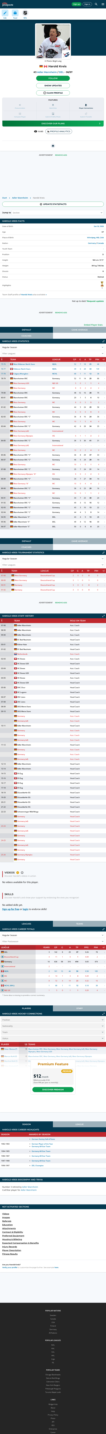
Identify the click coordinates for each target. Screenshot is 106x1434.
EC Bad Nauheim (24, 640)
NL (53, 1362)
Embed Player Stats (93, 324)
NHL (53, 1345)
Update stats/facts (53, 204)
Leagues (26, 924)
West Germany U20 (21, 383)
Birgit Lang (57, 61)
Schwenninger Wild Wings (27, 812)
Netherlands (22, 654)
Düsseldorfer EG (23, 792)
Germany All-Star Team (41, 1146)
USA (53, 1322)
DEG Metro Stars (24, 706)
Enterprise (53, 1429)
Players (26, 1008)
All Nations (53, 1333)
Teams (79, 924)
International (57, 431)
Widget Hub (53, 1404)
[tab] (26, 330)
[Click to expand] (103, 616)
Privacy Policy (53, 1415)
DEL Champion (38, 1165)
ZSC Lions (21, 697)
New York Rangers (53, 1385)
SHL (53, 1352)
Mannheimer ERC (20, 378)
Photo (53, 1418)
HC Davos (21, 659)
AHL (53, 1355)
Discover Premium (53, 1089)
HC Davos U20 (23, 663)
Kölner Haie (22, 644)
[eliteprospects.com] (7, 4)
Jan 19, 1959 (99, 226)
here (56, 1267)
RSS (53, 1425)
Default (26, 330)
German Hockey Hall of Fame (43, 1139)
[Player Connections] (86, 106)
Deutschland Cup (48, 575)
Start (4, 197)
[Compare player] (20, 115)
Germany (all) (22, 721)
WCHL (54, 374)
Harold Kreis (27, 295)
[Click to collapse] (103, 341)
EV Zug (20, 773)
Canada (100, 243)
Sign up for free (10, 909)
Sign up (76, 4)
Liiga (53, 1359)
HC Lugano (21, 692)
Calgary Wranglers (20, 374)
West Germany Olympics (23, 436)
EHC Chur (21, 687)
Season (26, 1124)
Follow (53, 78)
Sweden (53, 1315)
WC (53, 388)
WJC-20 (55, 383)
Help (53, 1411)
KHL (53, 1348)
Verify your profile (9, 1267)
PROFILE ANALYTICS (58, 131)
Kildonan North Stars (21, 369)
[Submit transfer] (86, 115)
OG (53, 436)
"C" (29, 417)
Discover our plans (72, 123)
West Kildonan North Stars (24, 364)
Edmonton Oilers (53, 1381)
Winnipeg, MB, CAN (95, 237)
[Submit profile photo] (53, 115)
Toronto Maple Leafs (53, 1392)
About (53, 1408)
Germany (92, 243)
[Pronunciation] (20, 106)
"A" (35, 474)
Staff (79, 1008)
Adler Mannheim (47, 72)
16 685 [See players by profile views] (38, 131)
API (53, 1422)
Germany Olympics (24, 855)
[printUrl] (53, 146)
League (79, 1124)
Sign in (87, 4)
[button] (53, 78)
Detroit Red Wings (53, 1378)
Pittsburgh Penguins (53, 1388)
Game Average (80, 330)
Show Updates (53, 85)
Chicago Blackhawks (53, 1374)
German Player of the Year (42, 1144)
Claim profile (53, 92)
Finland (53, 1326)
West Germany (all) (21, 431)
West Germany (19, 388)
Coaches (26, 336)
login (25, 909)
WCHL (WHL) (9, 985)
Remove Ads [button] (61, 155)
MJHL (54, 364)
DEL (61, 72)
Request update (95, 301)
